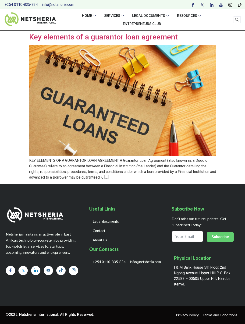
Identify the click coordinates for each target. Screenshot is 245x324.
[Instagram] (230, 4)
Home (89, 16)
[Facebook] (193, 4)
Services (114, 16)
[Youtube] (221, 4)
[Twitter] (202, 4)
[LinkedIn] (211, 4)
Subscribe (220, 237)
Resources (189, 16)
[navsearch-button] (237, 19)
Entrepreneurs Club (142, 24)
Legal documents (151, 16)
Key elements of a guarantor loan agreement (103, 36)
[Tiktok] (239, 4)
